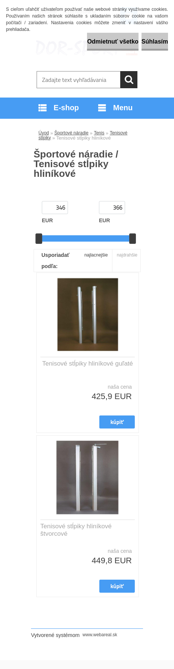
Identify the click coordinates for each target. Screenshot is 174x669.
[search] (128, 79)
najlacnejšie (96, 255)
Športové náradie (71, 133)
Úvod (43, 133)
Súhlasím (155, 41)
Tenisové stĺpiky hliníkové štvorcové (76, 530)
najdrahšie (127, 255)
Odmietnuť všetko (112, 41)
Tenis (99, 133)
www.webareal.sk (100, 634)
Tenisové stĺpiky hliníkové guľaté (87, 363)
